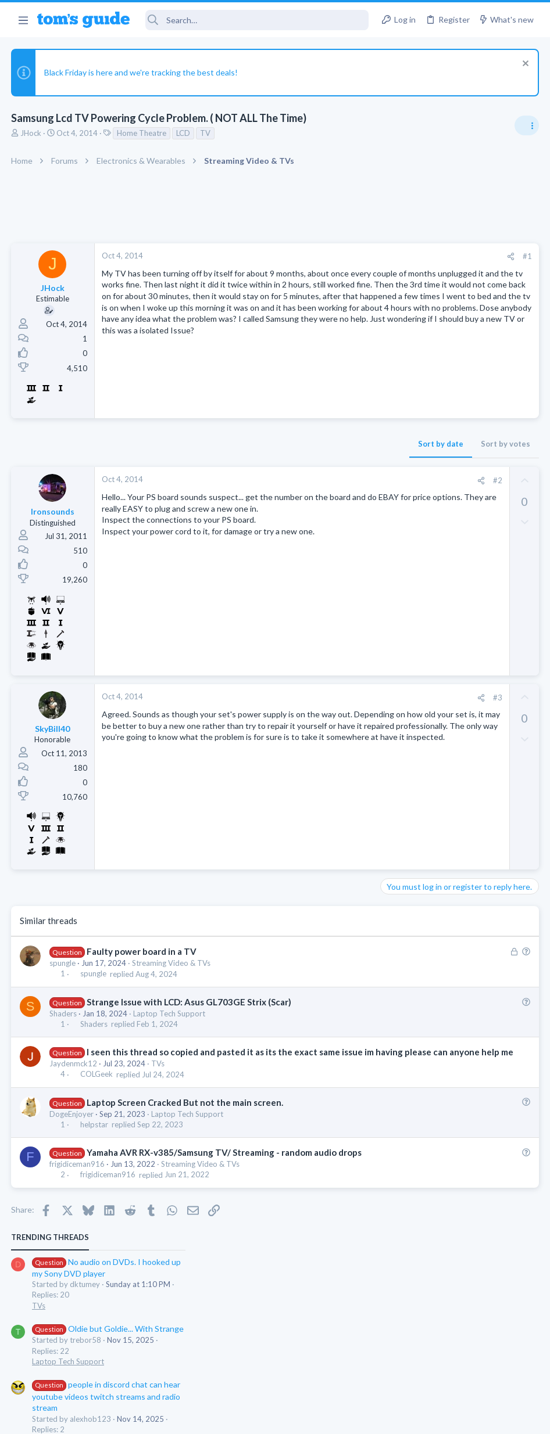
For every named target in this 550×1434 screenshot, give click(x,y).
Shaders (63, 1013)
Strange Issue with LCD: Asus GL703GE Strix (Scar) (189, 1002)
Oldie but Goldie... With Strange (461, 341)
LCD (184, 133)
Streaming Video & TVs (172, 963)
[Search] (257, 20)
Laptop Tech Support (170, 1013)
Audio (395, 452)
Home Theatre (142, 133)
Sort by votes (319, 443)
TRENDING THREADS (403, 249)
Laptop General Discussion (430, 630)
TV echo (416, 475)
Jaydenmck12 (74, 1075)
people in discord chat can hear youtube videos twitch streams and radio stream (459, 408)
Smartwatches (409, 563)
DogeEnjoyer (72, 1126)
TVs (158, 1075)
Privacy (305, 1418)
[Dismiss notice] (523, 65)
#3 (311, 697)
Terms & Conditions (385, 1418)
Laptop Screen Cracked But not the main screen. (185, 1114)
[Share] (324, 256)
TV (206, 133)
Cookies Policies (231, 1418)
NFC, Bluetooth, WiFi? (445, 531)
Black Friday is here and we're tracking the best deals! (141, 72)
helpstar (95, 1136)
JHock (31, 133)
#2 (311, 480)
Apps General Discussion (427, 698)
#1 (340, 256)
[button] (23, 20)
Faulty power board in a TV (142, 951)
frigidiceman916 (77, 1188)
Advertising (149, 1418)
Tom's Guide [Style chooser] (455, 1369)
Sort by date (254, 443)
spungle (63, 963)
